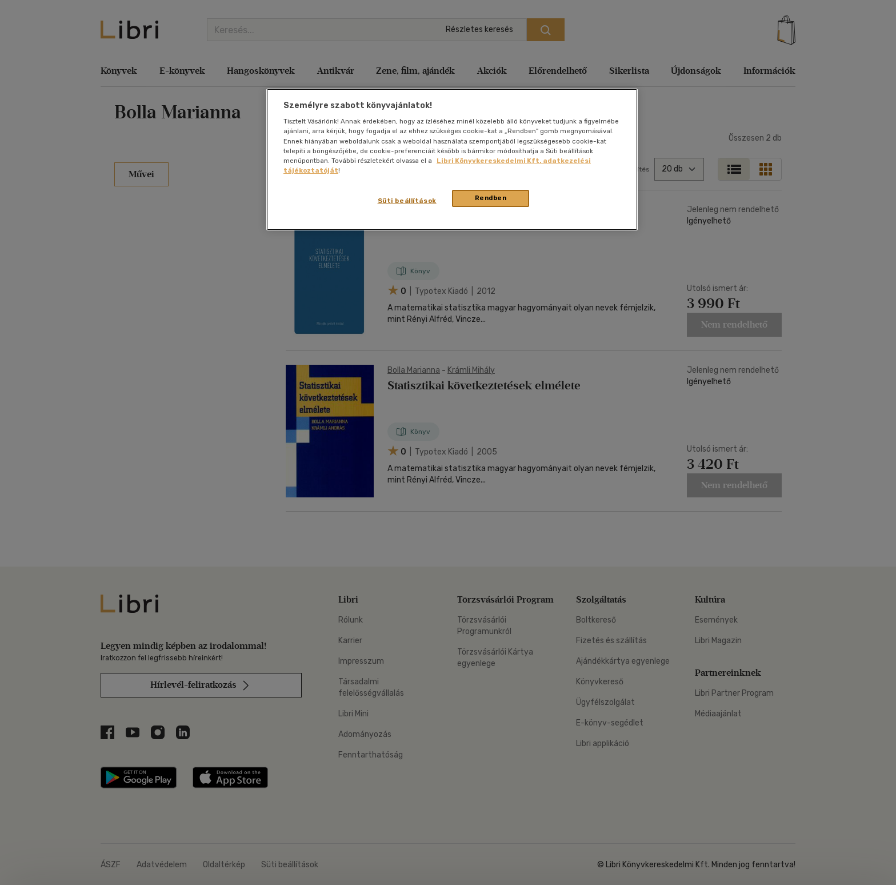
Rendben (491, 198)
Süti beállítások (407, 201)
